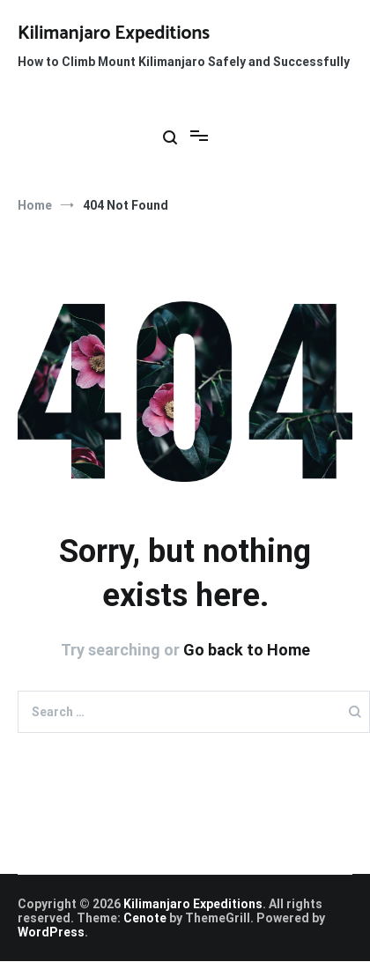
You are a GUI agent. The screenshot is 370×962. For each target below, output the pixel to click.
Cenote (144, 918)
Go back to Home (246, 649)
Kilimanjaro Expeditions (114, 33)
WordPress (51, 932)
